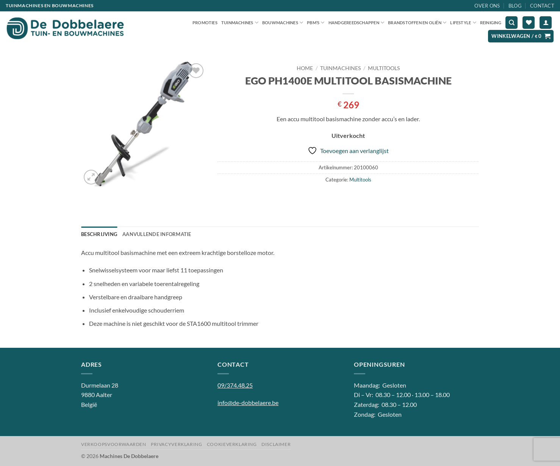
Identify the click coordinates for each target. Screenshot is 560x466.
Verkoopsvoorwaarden (113, 444)
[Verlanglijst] (528, 22)
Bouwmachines (282, 22)
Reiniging (490, 22)
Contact (542, 6)
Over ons (487, 6)
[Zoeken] (511, 22)
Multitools (384, 68)
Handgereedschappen (356, 22)
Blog (515, 6)
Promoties (204, 22)
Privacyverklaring (176, 444)
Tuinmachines (239, 22)
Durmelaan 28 (99, 385)
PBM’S (316, 22)
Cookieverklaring (232, 444)
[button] (546, 22)
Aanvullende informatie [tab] (156, 234)
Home (305, 68)
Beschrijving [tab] (99, 234)
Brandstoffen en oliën (417, 22)
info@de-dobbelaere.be (247, 402)
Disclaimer (276, 444)
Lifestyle (463, 22)
